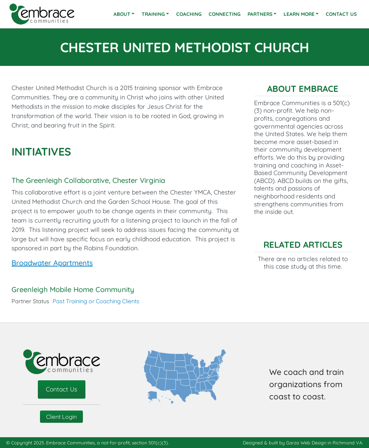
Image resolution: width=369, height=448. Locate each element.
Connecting (224, 14)
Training (153, 14)
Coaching (188, 14)
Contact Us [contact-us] (61, 389)
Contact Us (341, 14)
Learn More (299, 14)
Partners (260, 14)
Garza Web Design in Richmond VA (324, 442)
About (122, 14)
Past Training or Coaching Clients (96, 301)
